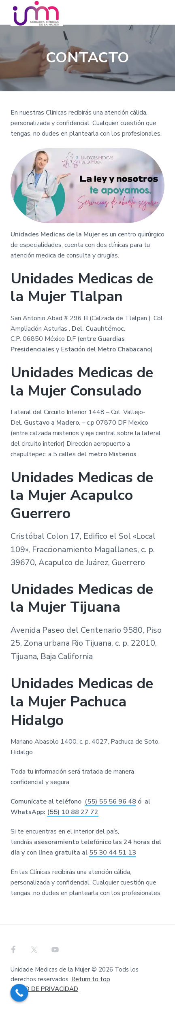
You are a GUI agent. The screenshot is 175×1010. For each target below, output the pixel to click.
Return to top (90, 979)
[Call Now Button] (19, 993)
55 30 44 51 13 (112, 852)
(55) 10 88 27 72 (72, 812)
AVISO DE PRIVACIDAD (44, 989)
